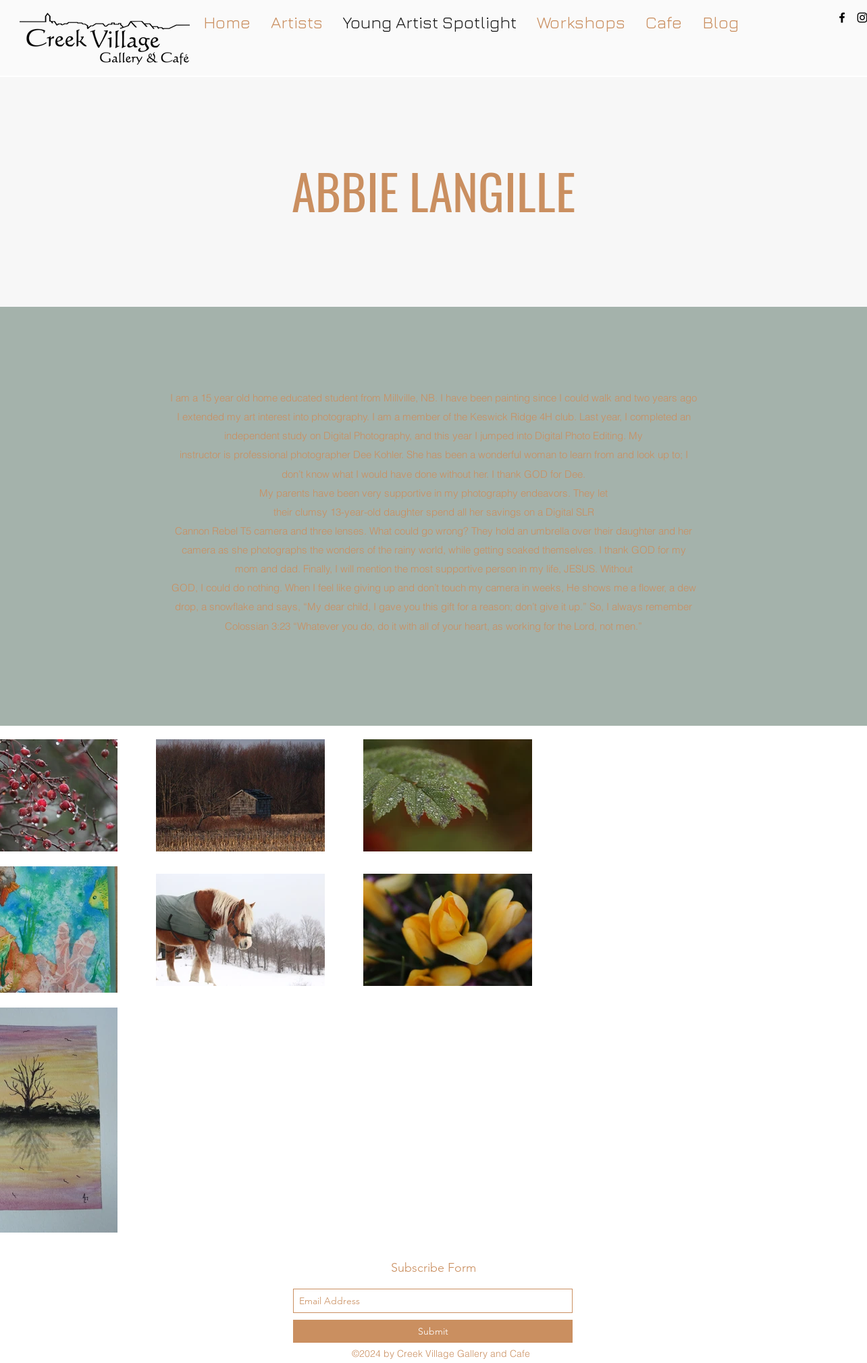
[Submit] (433, 1331)
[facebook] (842, 17)
